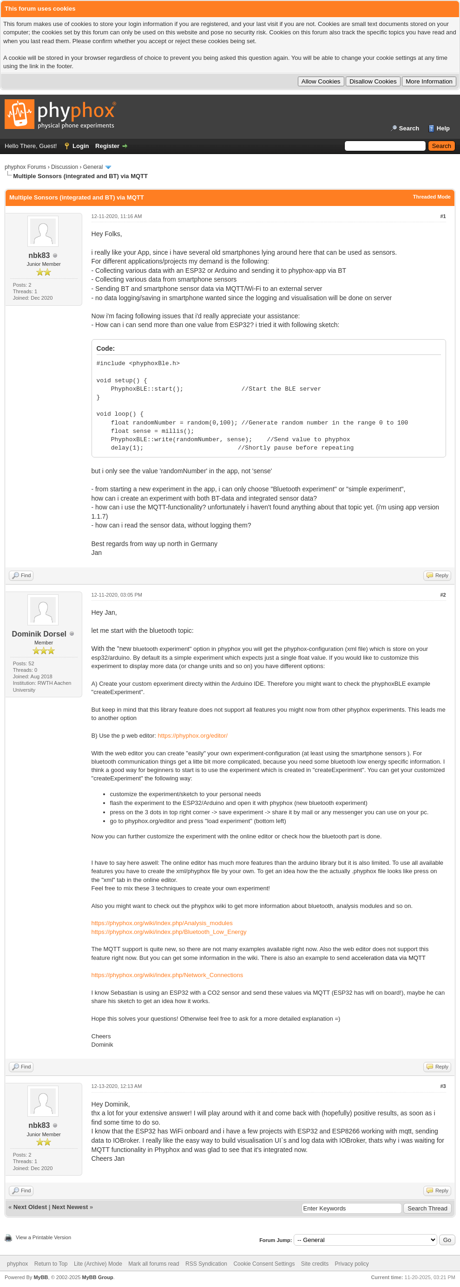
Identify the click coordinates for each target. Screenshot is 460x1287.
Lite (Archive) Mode (98, 1264)
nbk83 (39, 255)
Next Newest (70, 1206)
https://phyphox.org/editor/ (193, 735)
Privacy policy (352, 1264)
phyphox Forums (25, 167)
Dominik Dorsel (39, 634)
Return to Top (51, 1264)
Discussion (64, 167)
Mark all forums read (153, 1264)
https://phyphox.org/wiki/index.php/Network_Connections (167, 975)
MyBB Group (97, 1277)
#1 (443, 216)
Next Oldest (30, 1206)
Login (80, 145)
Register (107, 145)
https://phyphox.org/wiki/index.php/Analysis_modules (162, 923)
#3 (443, 1086)
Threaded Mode (432, 196)
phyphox (17, 1264)
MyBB (40, 1277)
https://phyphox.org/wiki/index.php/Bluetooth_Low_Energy (169, 931)
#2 (443, 595)
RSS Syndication (206, 1264)
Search (409, 128)
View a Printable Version (43, 1237)
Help (443, 128)
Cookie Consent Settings (264, 1264)
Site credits (315, 1264)
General (93, 167)
